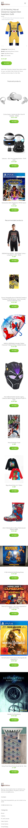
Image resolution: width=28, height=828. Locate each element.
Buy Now (6, 63)
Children (3, 816)
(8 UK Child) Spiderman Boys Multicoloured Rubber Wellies (14, 528)
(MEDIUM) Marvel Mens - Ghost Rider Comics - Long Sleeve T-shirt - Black (14, 254)
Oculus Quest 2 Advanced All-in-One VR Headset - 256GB (14, 115)
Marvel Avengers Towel (14, 442)
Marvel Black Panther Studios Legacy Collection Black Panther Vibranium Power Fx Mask (14, 398)
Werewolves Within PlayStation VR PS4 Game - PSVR (14, 203)
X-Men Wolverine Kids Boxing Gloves (14, 572)
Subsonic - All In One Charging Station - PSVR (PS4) (14, 159)
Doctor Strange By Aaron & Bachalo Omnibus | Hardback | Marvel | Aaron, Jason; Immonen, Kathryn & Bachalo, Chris (14, 299)
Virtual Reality (4, 826)
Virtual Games (4, 824)
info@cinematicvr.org (6, 805)
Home (2, 16)
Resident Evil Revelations (14, 714)
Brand (9, 49)
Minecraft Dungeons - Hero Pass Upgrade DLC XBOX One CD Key (14, 607)
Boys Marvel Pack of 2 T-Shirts (14, 485)
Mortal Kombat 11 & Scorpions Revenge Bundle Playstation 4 (14, 658)
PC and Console (5, 818)
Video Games (4, 821)
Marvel (13, 49)
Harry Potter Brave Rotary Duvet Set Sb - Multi (14, 766)
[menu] (25, 3)
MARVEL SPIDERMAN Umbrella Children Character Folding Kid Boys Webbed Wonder (14, 344)
